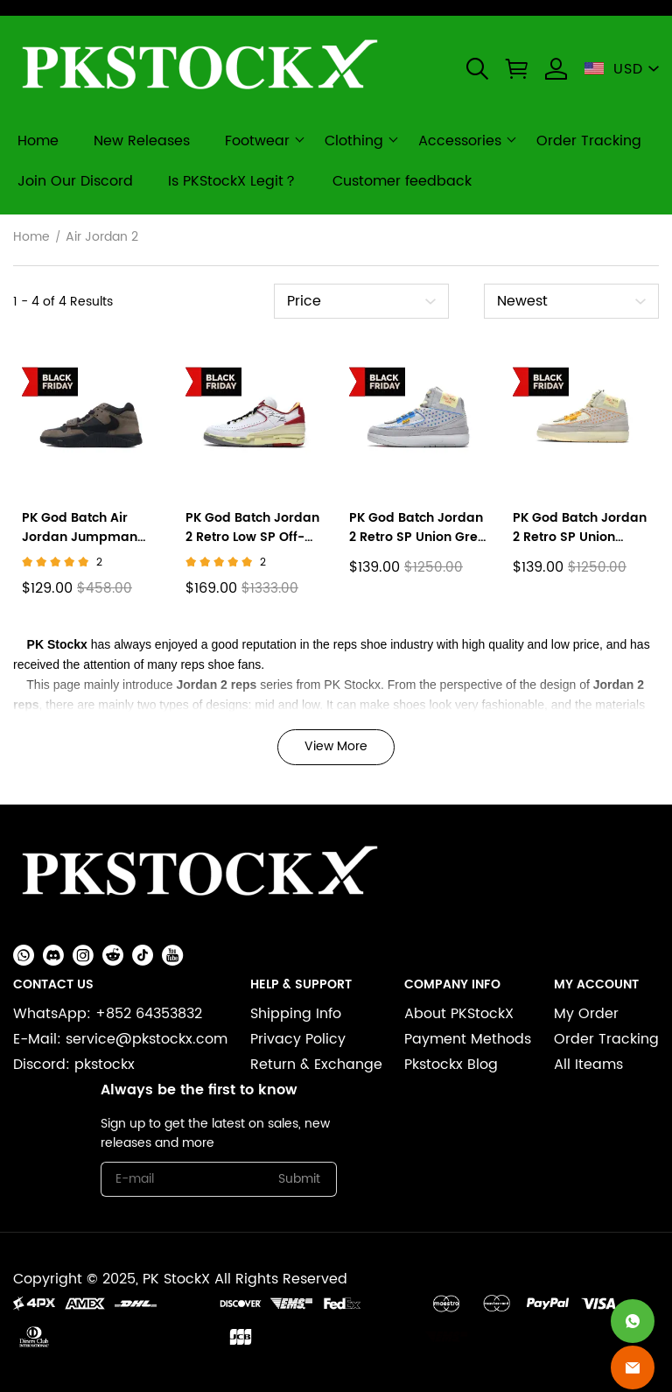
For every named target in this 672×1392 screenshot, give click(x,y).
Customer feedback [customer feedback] (402, 181)
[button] (477, 69)
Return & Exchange (316, 1064)
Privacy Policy (298, 1039)
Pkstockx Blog (451, 1064)
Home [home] (38, 141)
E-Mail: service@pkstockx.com (120, 1039)
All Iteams (588, 1064)
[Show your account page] (556, 69)
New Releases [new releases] (142, 141)
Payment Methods (467, 1039)
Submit (299, 1179)
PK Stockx (57, 644)
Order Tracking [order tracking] (588, 141)
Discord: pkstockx (74, 1064)
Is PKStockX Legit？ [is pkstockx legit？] (233, 181)
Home (31, 237)
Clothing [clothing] (354, 141)
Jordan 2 (202, 685)
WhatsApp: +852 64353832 (107, 1013)
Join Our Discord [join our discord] (75, 181)
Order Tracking (606, 1039)
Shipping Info (295, 1013)
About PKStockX (459, 1013)
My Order (586, 1013)
